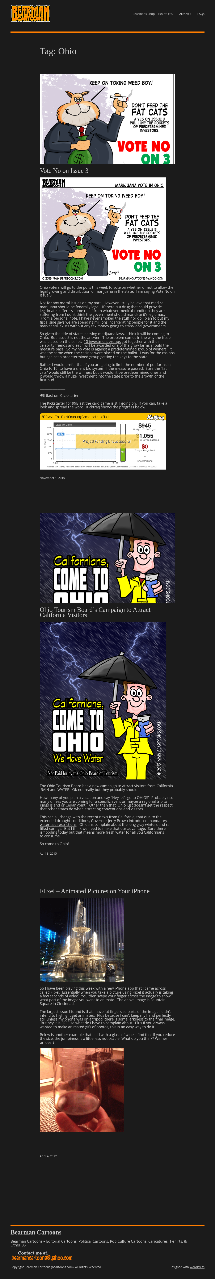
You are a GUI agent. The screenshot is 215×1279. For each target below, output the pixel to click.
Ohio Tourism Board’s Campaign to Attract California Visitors (95, 612)
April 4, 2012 (48, 1156)
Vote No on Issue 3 (64, 170)
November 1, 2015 (52, 478)
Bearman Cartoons (35, 1232)
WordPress (197, 1267)
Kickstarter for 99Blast (66, 403)
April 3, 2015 (48, 853)
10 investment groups (102, 341)
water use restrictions (58, 824)
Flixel (55, 992)
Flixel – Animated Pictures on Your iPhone (95, 891)
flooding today (55, 832)
